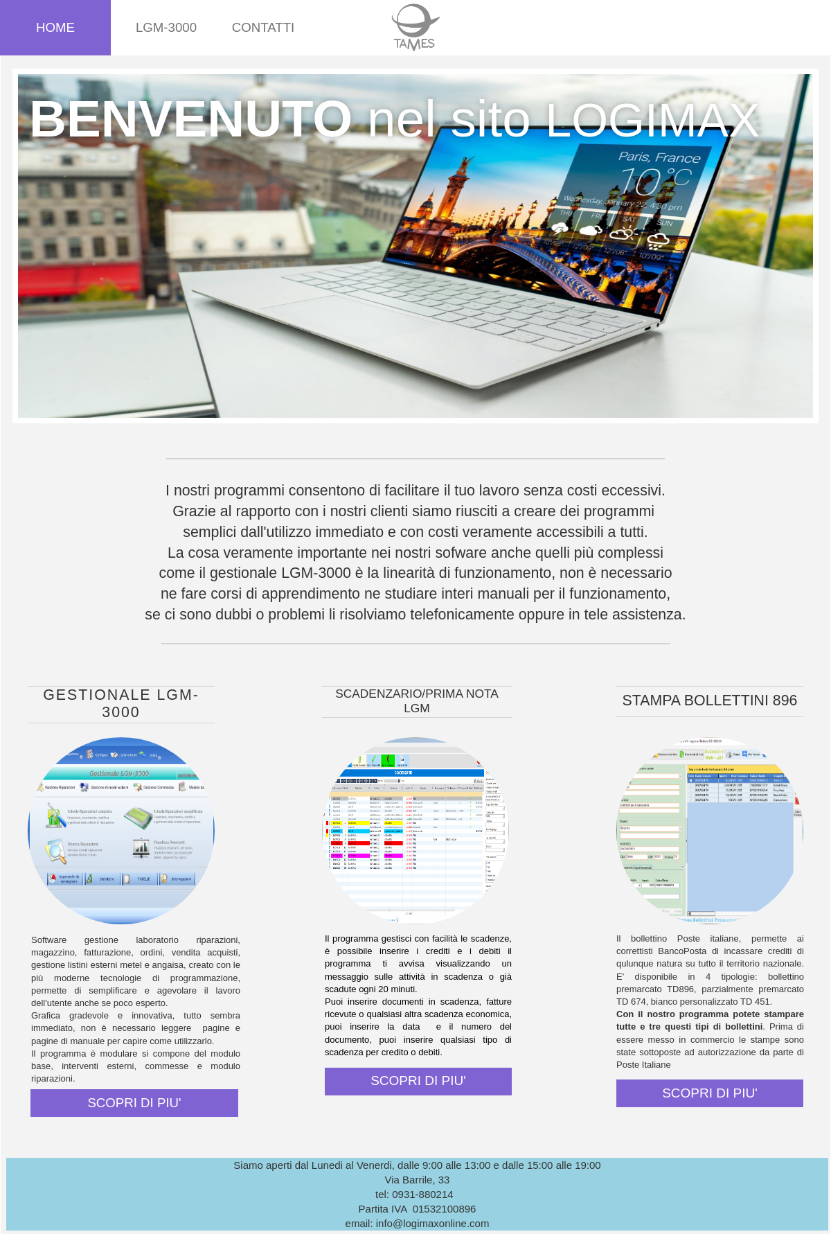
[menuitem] (55, 27)
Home (55, 27)
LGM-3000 (166, 27)
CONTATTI (263, 27)
